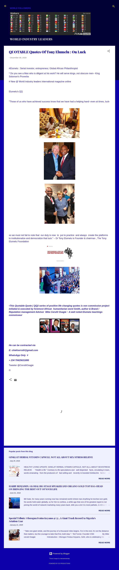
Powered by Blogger (59, 553)
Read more (104, 478)
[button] (108, 51)
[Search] (113, 7)
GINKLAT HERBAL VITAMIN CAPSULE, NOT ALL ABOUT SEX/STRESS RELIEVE (51, 457)
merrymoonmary (65, 558)
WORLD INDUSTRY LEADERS (31, 39)
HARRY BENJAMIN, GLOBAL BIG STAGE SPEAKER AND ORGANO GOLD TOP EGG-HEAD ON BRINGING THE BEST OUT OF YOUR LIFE (56, 488)
